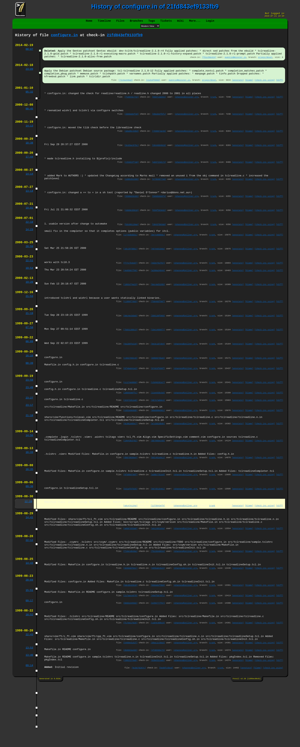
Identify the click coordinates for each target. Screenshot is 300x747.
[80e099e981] (158, 447)
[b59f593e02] (159, 230)
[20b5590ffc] (130, 428)
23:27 (29, 434)
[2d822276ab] (130, 723)
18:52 (29, 673)
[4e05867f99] (130, 295)
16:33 (29, 494)
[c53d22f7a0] (132, 178)
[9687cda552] (159, 106)
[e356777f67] (158, 660)
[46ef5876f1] (158, 652)
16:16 (29, 388)
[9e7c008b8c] (158, 257)
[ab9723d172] (159, 178)
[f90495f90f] (158, 329)
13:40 (29, 717)
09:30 (29, 531)
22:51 (29, 285)
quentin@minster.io (235, 62)
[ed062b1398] (132, 196)
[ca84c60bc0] (158, 682)
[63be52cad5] (158, 723)
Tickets (166, 22)
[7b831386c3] (130, 360)
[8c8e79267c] (139, 731)
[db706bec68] (158, 481)
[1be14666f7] (158, 360)
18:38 (29, 157)
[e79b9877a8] (159, 196)
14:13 (29, 138)
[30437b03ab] (159, 246)
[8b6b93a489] (130, 712)
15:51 (29, 646)
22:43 (29, 695)
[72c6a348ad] (126, 87)
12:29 (28, 547)
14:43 (29, 616)
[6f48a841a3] (130, 402)
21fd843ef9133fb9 (125, 37)
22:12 (29, 591)
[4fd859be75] (158, 712)
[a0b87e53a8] (130, 578)
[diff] (279, 87)
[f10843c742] (132, 106)
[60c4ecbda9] (130, 345)
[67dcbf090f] (158, 402)
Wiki (180, 22)
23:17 (29, 441)
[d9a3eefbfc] (159, 125)
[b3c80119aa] (132, 246)
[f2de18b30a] (130, 603)
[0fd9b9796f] (130, 518)
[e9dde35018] (132, 230)
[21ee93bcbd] (158, 428)
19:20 (29, 308)
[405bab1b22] (158, 622)
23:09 (29, 75)
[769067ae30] (159, 144)
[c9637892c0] (130, 390)
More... (195, 22)
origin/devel (265, 62)
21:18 (29, 453)
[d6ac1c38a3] (158, 704)
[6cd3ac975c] (132, 159)
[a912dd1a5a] (158, 578)
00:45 (29, 119)
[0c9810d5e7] (130, 462)
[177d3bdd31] (130, 257)
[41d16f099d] (153, 87)
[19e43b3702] (130, 481)
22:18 (29, 243)
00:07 (29, 53)
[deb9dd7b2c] (130, 622)
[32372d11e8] (130, 436)
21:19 (29, 342)
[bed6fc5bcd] (166, 731)
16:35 (29, 512)
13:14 (29, 209)
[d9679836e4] (130, 499)
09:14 (29, 729)
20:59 (29, 270)
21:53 (29, 323)
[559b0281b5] (132, 215)
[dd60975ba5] (158, 390)
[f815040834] (158, 603)
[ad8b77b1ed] (158, 518)
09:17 (29, 658)
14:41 (29, 565)
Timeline (104, 22)
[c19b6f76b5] (130, 329)
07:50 (29, 358)
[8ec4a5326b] (158, 310)
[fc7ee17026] (130, 682)
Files (120, 22)
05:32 (29, 101)
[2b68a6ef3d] (132, 125)
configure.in (64, 37)
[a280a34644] (158, 295)
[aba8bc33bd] (132, 144)
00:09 (29, 373)
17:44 (29, 172)
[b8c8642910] (130, 641)
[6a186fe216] (130, 375)
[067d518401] (158, 533)
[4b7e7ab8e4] (158, 436)
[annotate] (238, 87)
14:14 (29, 191)
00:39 (29, 396)
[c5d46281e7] (158, 417)
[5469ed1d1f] (130, 704)
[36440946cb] (159, 159)
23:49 (29, 422)
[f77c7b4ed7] (130, 287)
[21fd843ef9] (158, 552)
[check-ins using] (264, 87)
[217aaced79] (130, 652)
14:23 (29, 251)
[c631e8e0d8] (130, 447)
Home (89, 22)
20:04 (29, 635)
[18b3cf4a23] (130, 310)
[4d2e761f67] (158, 287)
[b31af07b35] (130, 533)
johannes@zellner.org (187, 106)
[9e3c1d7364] (158, 375)
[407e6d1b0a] (158, 272)
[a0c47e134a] (130, 552)
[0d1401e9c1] (158, 499)
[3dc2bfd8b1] (130, 272)
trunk (213, 106)
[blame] (249, 87)
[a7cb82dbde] (158, 462)
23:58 (29, 415)
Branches (136, 22)
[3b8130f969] (158, 345)
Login (210, 22)
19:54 (29, 293)
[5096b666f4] (159, 215)
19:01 (29, 228)
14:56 (29, 475)
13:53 (29, 710)
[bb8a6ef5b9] (158, 641)
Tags (151, 22)
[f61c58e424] (209, 62)
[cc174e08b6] (130, 417)
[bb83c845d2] (130, 660)
